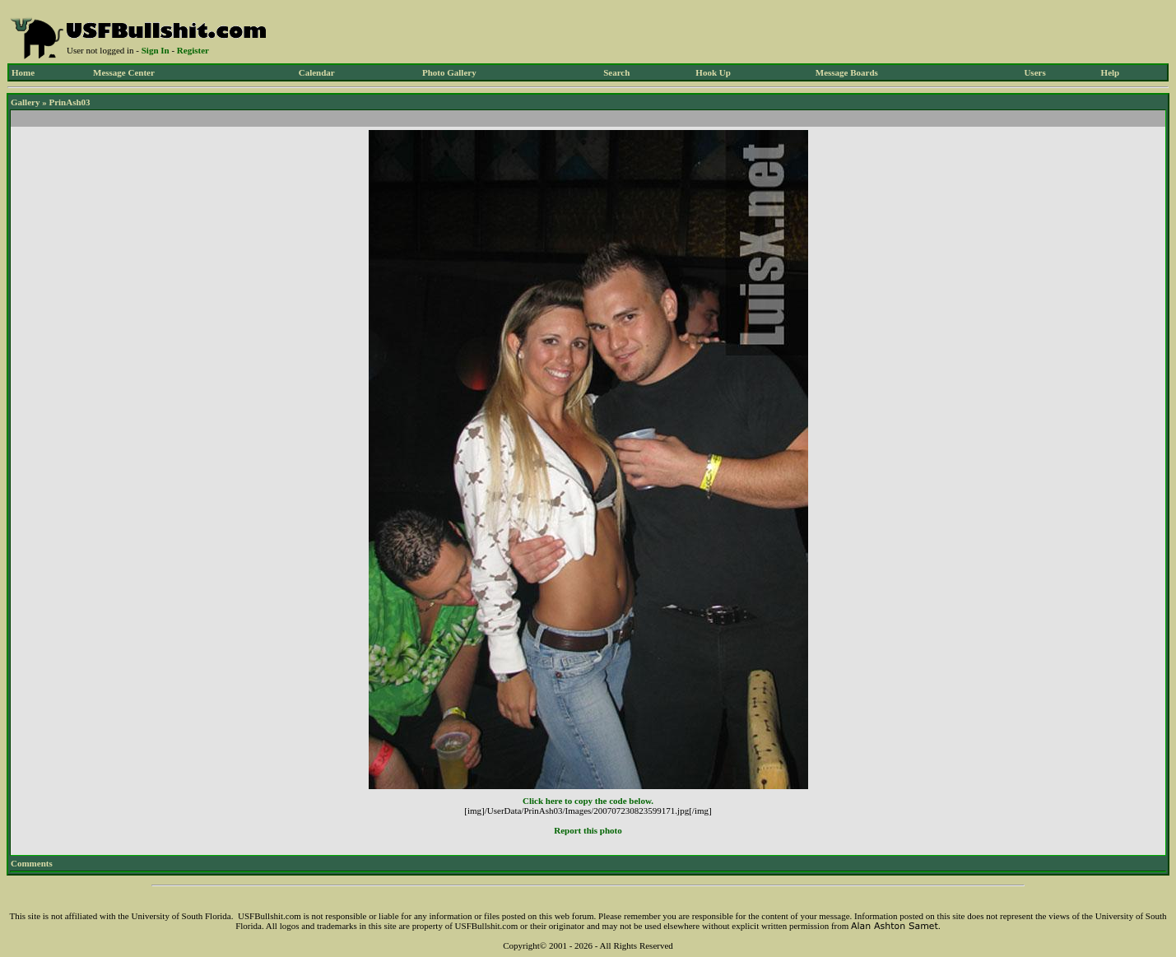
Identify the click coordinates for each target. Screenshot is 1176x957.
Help (1110, 72)
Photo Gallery (449, 72)
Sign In (156, 50)
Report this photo (588, 830)
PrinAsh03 (69, 102)
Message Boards (847, 72)
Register (193, 50)
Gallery (25, 102)
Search (616, 72)
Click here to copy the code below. (588, 801)
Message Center (124, 72)
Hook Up (713, 72)
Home (23, 72)
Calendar (317, 72)
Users (1034, 72)
